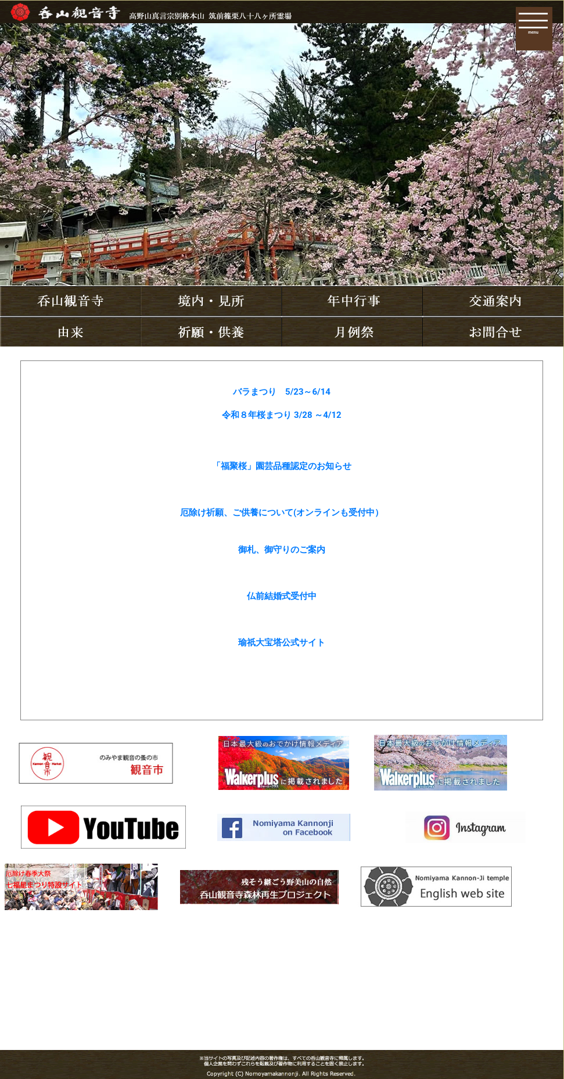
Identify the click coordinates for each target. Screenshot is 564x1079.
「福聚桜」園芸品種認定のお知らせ (281, 466)
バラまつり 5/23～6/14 (282, 392)
